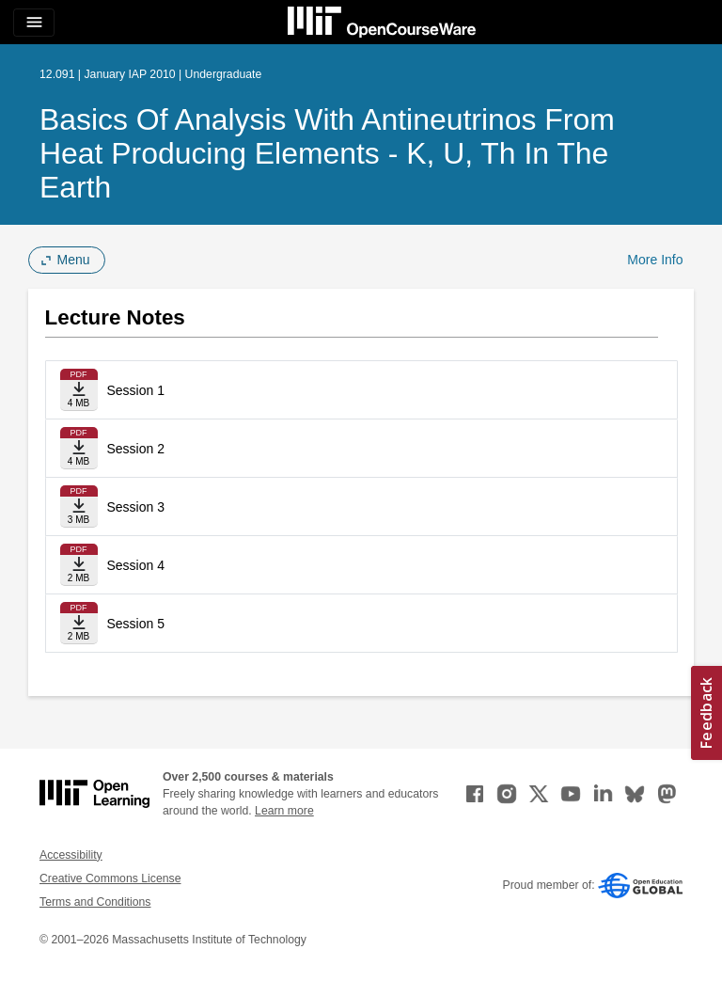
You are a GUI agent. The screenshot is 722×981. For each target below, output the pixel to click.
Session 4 (136, 565)
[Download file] (79, 390)
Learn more (284, 810)
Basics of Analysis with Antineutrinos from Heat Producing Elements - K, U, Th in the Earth (327, 153)
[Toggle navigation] (34, 22)
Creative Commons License (109, 878)
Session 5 (136, 623)
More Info (655, 259)
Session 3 (136, 506)
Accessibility (70, 855)
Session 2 (136, 448)
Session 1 (136, 390)
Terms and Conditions (94, 902)
